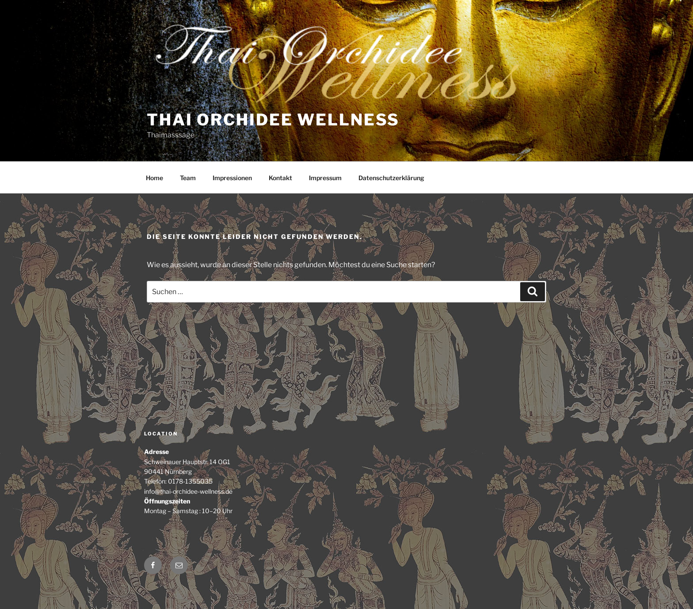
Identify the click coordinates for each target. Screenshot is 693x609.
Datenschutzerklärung (391, 178)
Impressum (325, 178)
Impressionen (232, 178)
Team (188, 178)
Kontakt (280, 178)
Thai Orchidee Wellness (273, 119)
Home (154, 178)
